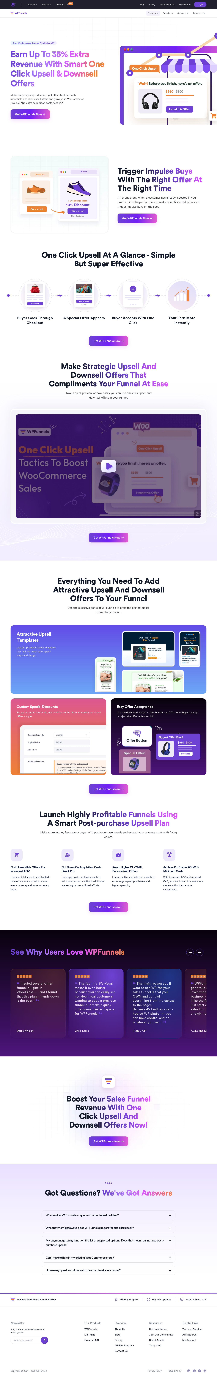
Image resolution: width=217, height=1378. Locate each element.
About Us (120, 1329)
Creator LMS (62, 4)
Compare (181, 13)
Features (152, 13)
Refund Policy (174, 1371)
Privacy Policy (155, 1371)
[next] (199, 952)
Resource (197, 13)
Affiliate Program (124, 1345)
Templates (168, 13)
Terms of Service (191, 1329)
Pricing (152, 4)
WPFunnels (32, 4)
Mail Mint (46, 4)
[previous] (190, 952)
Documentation (167, 4)
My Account (189, 1340)
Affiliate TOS (189, 1334)
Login (200, 4)
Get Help (183, 4)
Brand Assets (157, 1340)
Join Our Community (161, 1334)
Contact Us (121, 1350)
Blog (142, 4)
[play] (108, 466)
